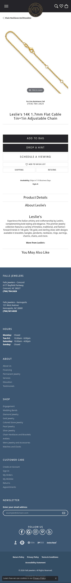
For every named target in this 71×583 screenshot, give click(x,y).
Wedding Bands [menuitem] (10, 410)
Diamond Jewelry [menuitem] (10, 414)
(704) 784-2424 (35, 104)
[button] (56, 6)
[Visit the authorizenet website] (22, 542)
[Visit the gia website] (31, 542)
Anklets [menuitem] (6, 438)
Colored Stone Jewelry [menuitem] (13, 422)
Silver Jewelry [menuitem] (9, 430)
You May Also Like (35, 252)
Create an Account (11, 466)
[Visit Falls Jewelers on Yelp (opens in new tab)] (49, 532)
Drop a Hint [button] (35, 148)
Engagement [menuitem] (9, 406)
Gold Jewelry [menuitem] (8, 418)
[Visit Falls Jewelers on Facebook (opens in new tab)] (22, 532)
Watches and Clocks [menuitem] (12, 446)
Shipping (19, 170)
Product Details (35, 197)
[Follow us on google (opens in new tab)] (29, 532)
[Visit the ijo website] (40, 542)
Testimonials (8, 386)
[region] (35, 61)
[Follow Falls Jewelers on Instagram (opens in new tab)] (35, 532)
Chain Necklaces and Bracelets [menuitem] (17, 434)
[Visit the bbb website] (15, 542)
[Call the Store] (10, 291)
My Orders (7, 475)
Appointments (9, 487)
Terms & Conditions (50, 557)
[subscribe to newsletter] (64, 512)
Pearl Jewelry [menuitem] (9, 426)
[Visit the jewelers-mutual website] (52, 542)
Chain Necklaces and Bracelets (18, 18)
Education (7, 382)
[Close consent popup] (56, 578)
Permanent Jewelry (11, 374)
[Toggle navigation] (6, 6)
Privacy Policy (33, 557)
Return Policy (18, 557)
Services (6, 378)
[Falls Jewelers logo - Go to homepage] (35, 9)
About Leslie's (35, 205)
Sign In (6, 470)
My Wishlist (8, 479)
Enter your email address (15, 507)
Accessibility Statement (35, 562)
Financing (7, 370)
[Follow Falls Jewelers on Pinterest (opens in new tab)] (42, 532)
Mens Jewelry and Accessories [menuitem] (16, 442)
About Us (7, 365)
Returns (52, 170)
